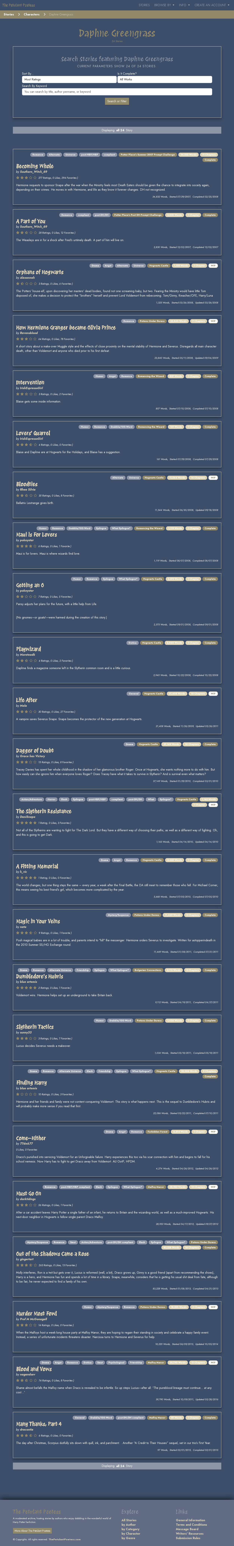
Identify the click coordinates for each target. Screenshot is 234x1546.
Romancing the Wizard (151, 376)
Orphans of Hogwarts (39, 272)
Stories (144, 5)
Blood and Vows (34, 1369)
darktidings (27, 1199)
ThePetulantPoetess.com (65, 1539)
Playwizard (28, 649)
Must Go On (28, 1193)
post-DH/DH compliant (120, 1242)
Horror (51, 799)
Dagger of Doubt (35, 750)
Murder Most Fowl (36, 1313)
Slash (64, 799)
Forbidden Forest (157, 1131)
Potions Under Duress (152, 321)
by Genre (128, 1538)
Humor (99, 376)
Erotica (133, 643)
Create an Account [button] (211, 5)
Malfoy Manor (156, 1187)
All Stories (129, 1520)
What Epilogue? (121, 528)
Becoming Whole (34, 166)
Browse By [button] (163, 5)
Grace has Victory (32, 756)
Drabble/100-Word (121, 427)
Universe (70, 154)
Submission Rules (188, 1538)
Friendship (83, 970)
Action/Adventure (31, 799)
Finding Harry (31, 1083)
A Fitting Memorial (37, 866)
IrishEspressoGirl (31, 388)
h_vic (23, 872)
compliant (109, 154)
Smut (73, 1242)
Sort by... (28, 73)
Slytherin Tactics (34, 1027)
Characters (32, 14)
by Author (129, 1525)
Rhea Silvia (27, 489)
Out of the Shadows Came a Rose (52, 1254)
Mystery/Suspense (118, 915)
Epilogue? (165, 799)
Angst (108, 265)
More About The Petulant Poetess (32, 1531)
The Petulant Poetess (18, 5)
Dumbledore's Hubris (39, 976)
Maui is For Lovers (36, 535)
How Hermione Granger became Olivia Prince (66, 328)
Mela (23, 706)
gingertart (26, 1259)
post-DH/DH (102, 215)
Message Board (187, 1529)
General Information (190, 1520)
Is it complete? (127, 73)
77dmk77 (26, 1143)
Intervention (30, 382)
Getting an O (30, 585)
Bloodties (26, 484)
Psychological (116, 1362)
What (151, 799)
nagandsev (27, 1374)
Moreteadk (27, 655)
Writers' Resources (190, 1533)
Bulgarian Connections (148, 970)
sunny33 (26, 1032)
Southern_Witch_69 (33, 172)
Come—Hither (31, 1138)
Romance (37, 154)
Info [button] (183, 5)
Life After (26, 700)
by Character (131, 1533)
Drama (95, 265)
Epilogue (101, 528)
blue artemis (28, 982)
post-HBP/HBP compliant (75, 1187)
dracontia (26, 1429)
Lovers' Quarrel (33, 433)
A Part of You (30, 221)
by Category (130, 1529)
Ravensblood (29, 333)
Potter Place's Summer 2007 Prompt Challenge (148, 154)
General (134, 693)
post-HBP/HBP (89, 154)
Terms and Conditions (191, 1525)
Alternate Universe (60, 970)
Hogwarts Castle (158, 265)
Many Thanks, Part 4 (39, 1424)
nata (23, 927)
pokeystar (27, 540)
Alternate (54, 154)
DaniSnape (27, 817)
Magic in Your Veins (38, 921)
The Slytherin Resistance (43, 811)
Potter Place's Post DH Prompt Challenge (138, 215)
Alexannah (27, 278)
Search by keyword (34, 86)
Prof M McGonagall (33, 1319)
